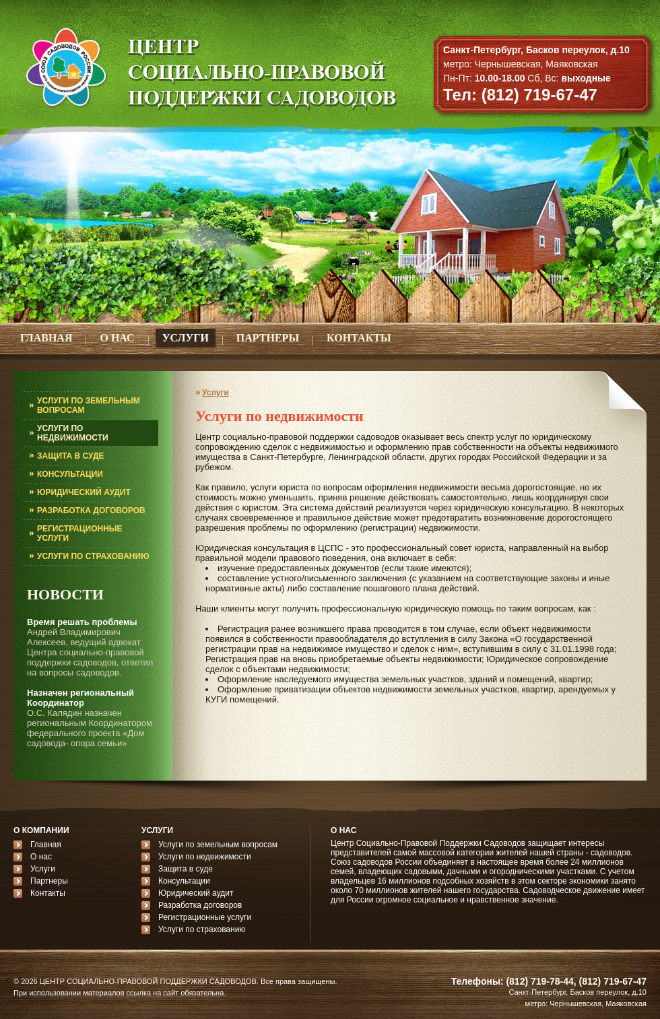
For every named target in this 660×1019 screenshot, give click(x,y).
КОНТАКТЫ (359, 337)
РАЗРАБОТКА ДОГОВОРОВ (91, 510)
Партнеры (49, 881)
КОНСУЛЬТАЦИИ (70, 474)
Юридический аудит (195, 893)
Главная (45, 844)
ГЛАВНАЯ (46, 337)
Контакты (47, 893)
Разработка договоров (200, 905)
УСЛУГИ (185, 337)
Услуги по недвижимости (204, 856)
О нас (41, 856)
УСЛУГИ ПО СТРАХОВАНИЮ (93, 556)
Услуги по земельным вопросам (217, 844)
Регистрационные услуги (204, 917)
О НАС (117, 337)
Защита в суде (185, 869)
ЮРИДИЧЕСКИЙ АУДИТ (84, 492)
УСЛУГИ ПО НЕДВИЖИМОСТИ (72, 433)
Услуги (215, 392)
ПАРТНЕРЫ (267, 337)
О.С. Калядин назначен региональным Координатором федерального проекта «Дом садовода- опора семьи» (89, 728)
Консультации (184, 881)
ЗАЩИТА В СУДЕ (70, 456)
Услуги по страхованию (201, 929)
